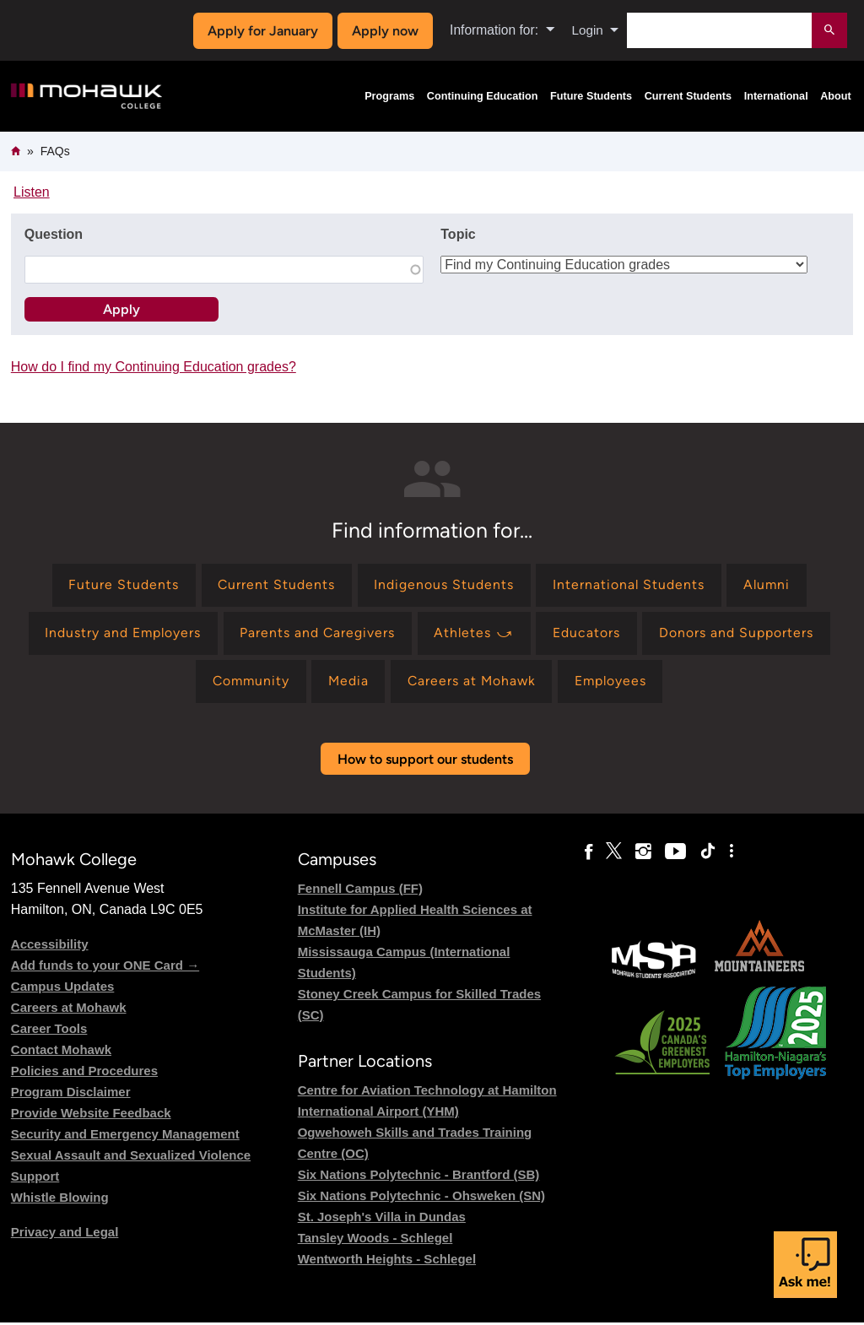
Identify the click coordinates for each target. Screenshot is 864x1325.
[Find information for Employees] (613, 683)
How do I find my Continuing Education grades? (153, 367)
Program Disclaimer (71, 1093)
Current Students (688, 96)
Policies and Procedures (84, 1072)
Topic (457, 234)
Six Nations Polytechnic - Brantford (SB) (419, 1176)
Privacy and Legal (65, 1233)
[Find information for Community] (247, 683)
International (776, 96)
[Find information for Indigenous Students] (443, 585)
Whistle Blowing (60, 1199)
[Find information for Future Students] (121, 585)
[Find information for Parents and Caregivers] (318, 634)
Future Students (591, 96)
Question (53, 234)
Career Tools (49, 1030)
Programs (389, 96)
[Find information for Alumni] (768, 585)
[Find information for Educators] (589, 634)
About (835, 96)
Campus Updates (63, 988)
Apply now (383, 31)
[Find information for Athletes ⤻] (475, 634)
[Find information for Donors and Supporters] (739, 634)
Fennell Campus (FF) (360, 890)
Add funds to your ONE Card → (105, 967)
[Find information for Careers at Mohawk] (473, 683)
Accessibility (50, 945)
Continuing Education (482, 96)
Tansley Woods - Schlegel (375, 1239)
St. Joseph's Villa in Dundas (382, 1218)
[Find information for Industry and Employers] (121, 634)
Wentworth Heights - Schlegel (387, 1260)
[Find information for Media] (347, 683)
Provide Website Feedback (91, 1114)
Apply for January (261, 31)
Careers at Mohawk (69, 1009)
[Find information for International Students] (629, 585)
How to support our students (425, 761)
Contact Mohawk (61, 1051)
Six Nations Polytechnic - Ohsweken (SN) (421, 1197)
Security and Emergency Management (125, 1135)
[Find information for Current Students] (275, 585)
